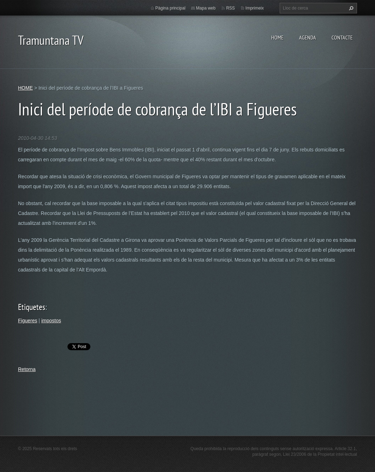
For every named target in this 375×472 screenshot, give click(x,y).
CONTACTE (342, 37)
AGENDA (307, 37)
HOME (277, 37)
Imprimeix (254, 8)
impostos (51, 320)
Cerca (350, 8)
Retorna (27, 369)
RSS (230, 8)
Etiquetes (31, 306)
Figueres (27, 320)
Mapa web (205, 8)
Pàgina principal (170, 8)
